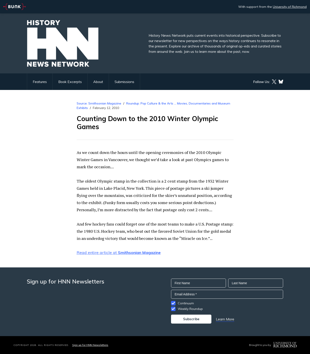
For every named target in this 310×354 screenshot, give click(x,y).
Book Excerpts (70, 81)
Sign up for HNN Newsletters (90, 345)
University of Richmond (290, 7)
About (98, 81)
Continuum (186, 303)
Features (40, 81)
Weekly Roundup (190, 309)
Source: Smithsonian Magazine (99, 103)
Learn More (225, 319)
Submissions (124, 81)
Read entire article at (119, 252)
